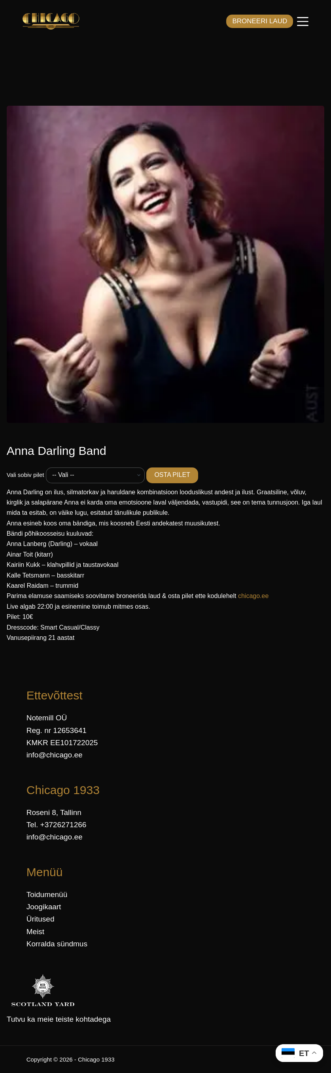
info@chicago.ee (54, 755)
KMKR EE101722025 (62, 742)
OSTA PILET (172, 474)
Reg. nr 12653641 (56, 730)
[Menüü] (302, 21)
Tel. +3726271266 (56, 825)
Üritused (40, 919)
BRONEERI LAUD (259, 21)
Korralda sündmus (56, 944)
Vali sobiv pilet (25, 474)
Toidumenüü (47, 894)
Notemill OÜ (46, 718)
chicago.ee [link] (253, 596)
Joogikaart (43, 907)
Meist (35, 931)
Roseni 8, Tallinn (53, 812)
